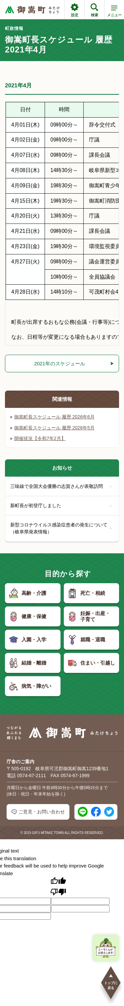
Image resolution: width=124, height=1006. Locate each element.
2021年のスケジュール (59, 363)
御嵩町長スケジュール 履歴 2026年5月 (52, 427)
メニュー (114, 12)
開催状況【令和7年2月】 (38, 438)
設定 (74, 10)
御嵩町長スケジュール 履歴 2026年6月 (52, 416)
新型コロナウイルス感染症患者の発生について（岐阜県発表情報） (61, 528)
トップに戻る (110, 981)
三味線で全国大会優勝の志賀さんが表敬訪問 (61, 486)
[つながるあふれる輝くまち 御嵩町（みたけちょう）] (32, 10)
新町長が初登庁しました (61, 505)
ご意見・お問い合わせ (38, 812)
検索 (94, 10)
